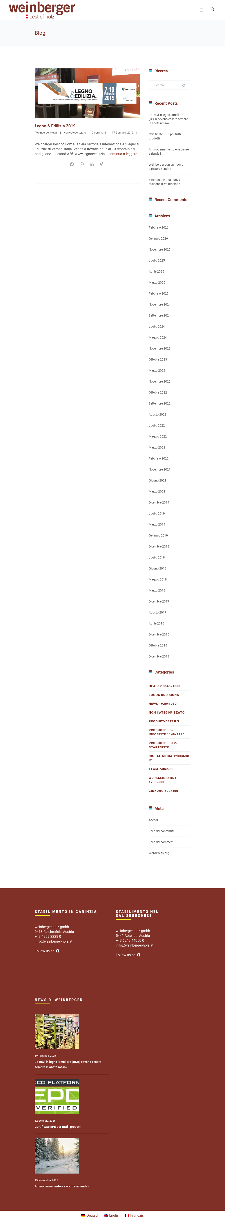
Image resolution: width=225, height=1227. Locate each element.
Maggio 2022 (158, 436)
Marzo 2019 (157, 524)
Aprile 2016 (156, 623)
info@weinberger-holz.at (53, 941)
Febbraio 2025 (159, 293)
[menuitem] (90, 1215)
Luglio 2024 (157, 326)
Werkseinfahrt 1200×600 (163, 780)
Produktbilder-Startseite (163, 745)
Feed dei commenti (161, 842)
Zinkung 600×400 (163, 791)
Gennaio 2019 (158, 535)
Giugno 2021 (157, 480)
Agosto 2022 (157, 414)
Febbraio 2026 (159, 227)
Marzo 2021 (157, 491)
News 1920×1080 (163, 703)
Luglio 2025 (157, 260)
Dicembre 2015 (159, 634)
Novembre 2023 (160, 348)
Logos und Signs (164, 695)
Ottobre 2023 (158, 359)
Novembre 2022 (160, 381)
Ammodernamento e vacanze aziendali (62, 1186)
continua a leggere (123, 154)
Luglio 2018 (157, 557)
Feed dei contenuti (161, 831)
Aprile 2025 (156, 271)
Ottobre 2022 (158, 392)
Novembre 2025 (160, 249)
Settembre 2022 (160, 403)
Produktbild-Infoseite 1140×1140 (167, 732)
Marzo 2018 (157, 590)
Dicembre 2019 (159, 502)
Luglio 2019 (157, 513)
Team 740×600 (161, 769)
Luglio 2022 (157, 425)
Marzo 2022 (157, 447)
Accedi (153, 820)
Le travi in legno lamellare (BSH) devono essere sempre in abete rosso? (168, 119)
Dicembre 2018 (159, 546)
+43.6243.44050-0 (130, 940)
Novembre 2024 (160, 304)
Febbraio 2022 (159, 458)
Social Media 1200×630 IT (169, 758)
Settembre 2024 (160, 315)
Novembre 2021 (160, 469)
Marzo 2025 (157, 282)
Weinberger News (46, 132)
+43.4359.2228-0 (48, 936)
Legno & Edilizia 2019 (55, 125)
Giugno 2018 (157, 568)
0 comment (99, 132)
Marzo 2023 (157, 370)
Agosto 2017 (157, 612)
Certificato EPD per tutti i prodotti (58, 1126)
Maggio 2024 (158, 337)
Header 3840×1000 (164, 686)
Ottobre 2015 (158, 645)
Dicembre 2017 (159, 601)
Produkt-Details (164, 721)
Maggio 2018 (158, 579)
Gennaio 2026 (158, 238)
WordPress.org (159, 853)
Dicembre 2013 (159, 656)
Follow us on (47, 951)
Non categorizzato (75, 132)
